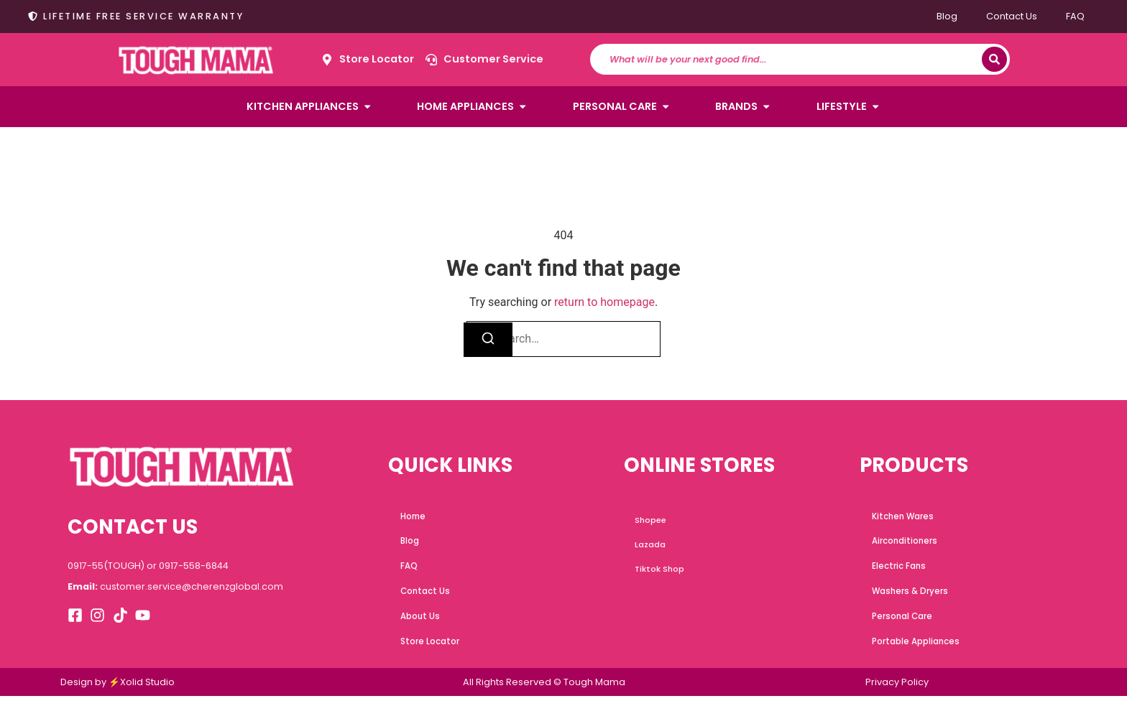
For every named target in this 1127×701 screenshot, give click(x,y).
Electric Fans (900, 568)
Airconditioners (906, 542)
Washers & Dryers (910, 594)
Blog (947, 16)
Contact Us (1011, 16)
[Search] (994, 59)
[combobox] (793, 59)
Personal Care (903, 620)
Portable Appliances (917, 645)
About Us (421, 620)
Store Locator (431, 645)
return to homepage (604, 302)
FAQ (1075, 16)
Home (414, 516)
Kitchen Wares (904, 516)
